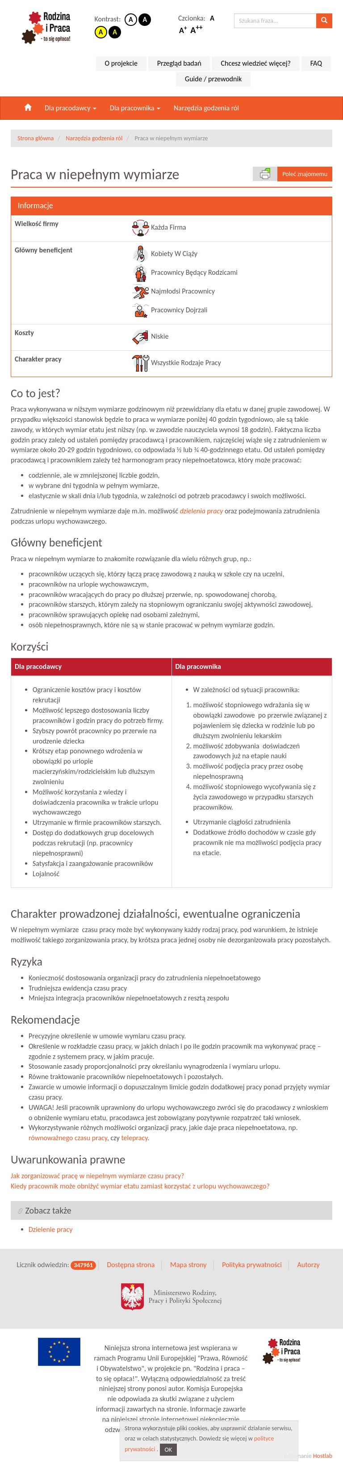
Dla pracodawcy (70, 108)
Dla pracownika (135, 108)
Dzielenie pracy (50, 1230)
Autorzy (308, 1265)
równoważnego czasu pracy (68, 1138)
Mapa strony (188, 1265)
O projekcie (121, 63)
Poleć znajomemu (304, 174)
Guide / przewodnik (213, 79)
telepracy (134, 1138)
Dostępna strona (131, 1265)
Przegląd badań (179, 63)
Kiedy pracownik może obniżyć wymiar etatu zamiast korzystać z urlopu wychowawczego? (140, 1186)
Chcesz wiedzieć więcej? (256, 63)
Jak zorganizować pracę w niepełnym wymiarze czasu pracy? (97, 1176)
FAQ (316, 63)
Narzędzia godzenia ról (206, 108)
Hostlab (322, 1456)
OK (168, 1449)
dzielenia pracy (201, 511)
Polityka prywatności (252, 1265)
